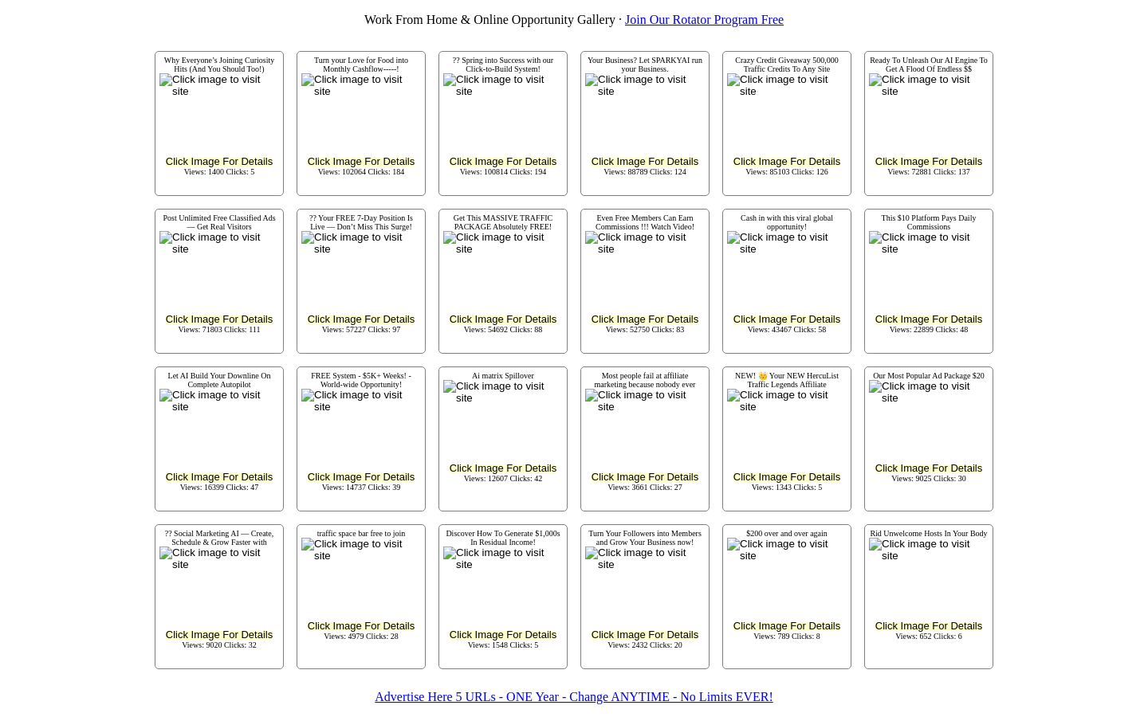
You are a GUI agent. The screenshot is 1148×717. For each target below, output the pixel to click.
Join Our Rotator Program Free (704, 19)
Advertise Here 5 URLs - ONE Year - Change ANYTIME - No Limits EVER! (574, 696)
